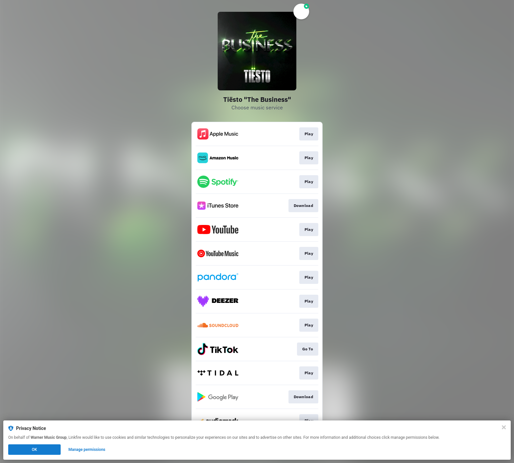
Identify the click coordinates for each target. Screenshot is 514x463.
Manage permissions (87, 449)
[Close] (504, 427)
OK (34, 449)
